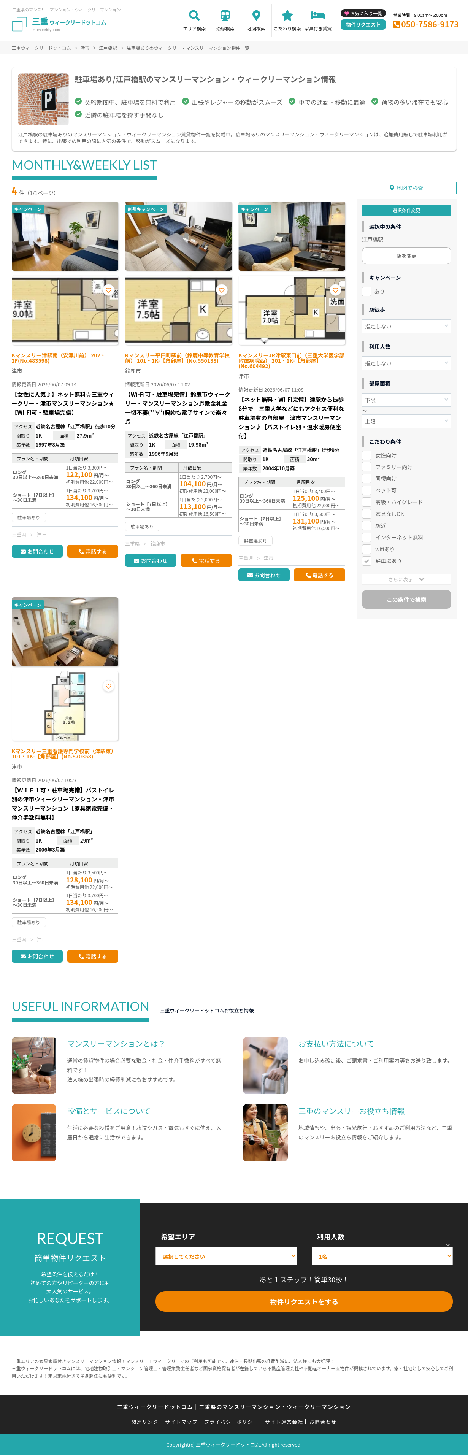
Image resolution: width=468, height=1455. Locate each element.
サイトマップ (181, 1421)
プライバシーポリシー (231, 1421)
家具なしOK (389, 512)
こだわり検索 (287, 28)
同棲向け (386, 477)
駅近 (380, 524)
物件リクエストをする (304, 1301)
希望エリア (178, 1236)
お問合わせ (40, 551)
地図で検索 (410, 186)
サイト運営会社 (284, 1421)
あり (379, 290)
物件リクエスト (363, 24)
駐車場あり (388, 559)
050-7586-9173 (430, 24)
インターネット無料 (399, 535)
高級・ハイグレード (399, 501)
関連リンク (145, 1421)
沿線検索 (225, 28)
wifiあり (385, 547)
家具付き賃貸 (318, 28)
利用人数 (330, 1236)
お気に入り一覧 (366, 13)
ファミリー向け (393, 465)
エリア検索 (194, 28)
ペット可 (386, 489)
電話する (96, 551)
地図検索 (256, 28)
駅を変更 (406, 254)
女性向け (386, 453)
